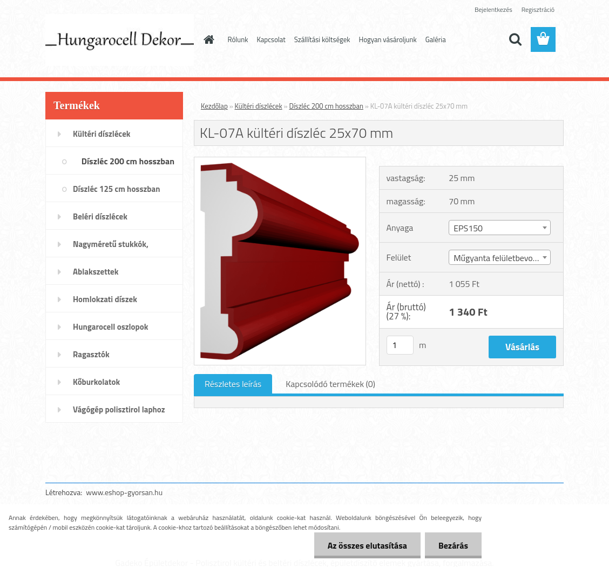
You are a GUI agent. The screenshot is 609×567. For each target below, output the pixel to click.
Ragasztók (91, 354)
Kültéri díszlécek (102, 134)
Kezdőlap (214, 106)
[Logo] (119, 40)
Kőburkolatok (96, 382)
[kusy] (400, 345)
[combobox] (500, 227)
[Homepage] (207, 39)
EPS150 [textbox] (468, 228)
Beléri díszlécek (100, 216)
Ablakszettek (95, 271)
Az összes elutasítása (367, 545)
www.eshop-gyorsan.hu (124, 492)
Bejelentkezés (493, 9)
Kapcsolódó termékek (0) (330, 383)
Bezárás (453, 545)
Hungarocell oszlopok (110, 327)
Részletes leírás (233, 383)
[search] (515, 39)
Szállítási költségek (322, 39)
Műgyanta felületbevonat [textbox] (499, 257)
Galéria (435, 39)
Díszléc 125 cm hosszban (116, 189)
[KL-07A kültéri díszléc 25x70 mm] (280, 161)
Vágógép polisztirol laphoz (119, 409)
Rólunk (238, 39)
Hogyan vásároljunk (388, 39)
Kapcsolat (270, 39)
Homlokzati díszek (105, 299)
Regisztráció (538, 9)
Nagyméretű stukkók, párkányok (110, 247)
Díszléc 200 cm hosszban (128, 161)
